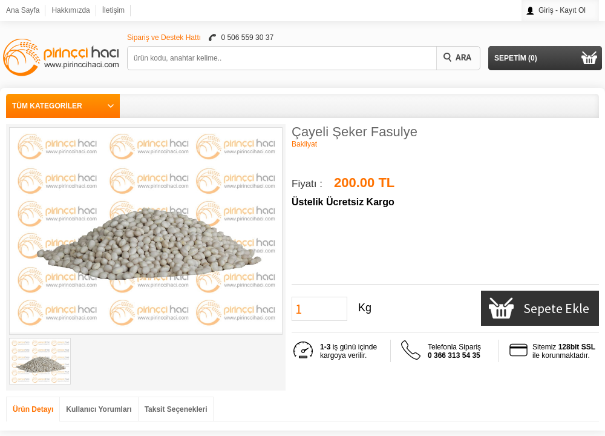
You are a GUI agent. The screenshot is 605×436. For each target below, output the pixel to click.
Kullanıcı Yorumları (98, 409)
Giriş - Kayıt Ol (562, 10)
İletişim (113, 10)
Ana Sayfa (22, 10)
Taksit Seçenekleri (176, 409)
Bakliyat (304, 144)
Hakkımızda (70, 10)
